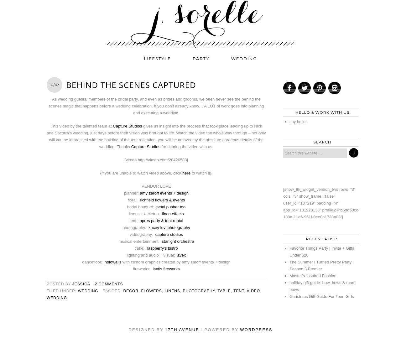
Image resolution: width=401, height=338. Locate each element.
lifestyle (157, 58)
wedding (244, 58)
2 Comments (109, 284)
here (186, 173)
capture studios (169, 234)
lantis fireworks (166, 269)
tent (238, 291)
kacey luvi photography (169, 227)
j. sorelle (200, 24)
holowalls (113, 262)
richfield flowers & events (162, 200)
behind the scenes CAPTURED (131, 85)
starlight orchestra (178, 241)
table (224, 291)
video (253, 291)
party (201, 58)
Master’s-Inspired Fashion (312, 275)
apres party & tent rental (161, 220)
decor (130, 291)
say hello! (298, 121)
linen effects (173, 213)
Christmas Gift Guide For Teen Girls (321, 296)
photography (199, 291)
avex (181, 255)
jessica (81, 284)
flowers (151, 291)
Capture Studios (127, 126)
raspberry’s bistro (162, 248)
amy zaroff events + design (164, 193)
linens (172, 291)
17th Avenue (182, 329)
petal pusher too (170, 207)
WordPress (256, 329)
